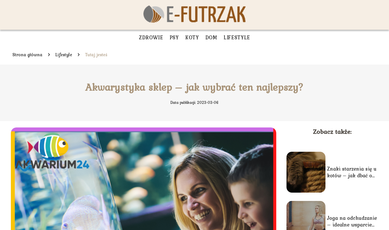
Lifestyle (237, 37)
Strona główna (27, 54)
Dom (211, 37)
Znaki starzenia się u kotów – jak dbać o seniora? (352, 172)
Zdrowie (151, 37)
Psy (174, 37)
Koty (192, 37)
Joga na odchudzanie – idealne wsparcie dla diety (352, 221)
